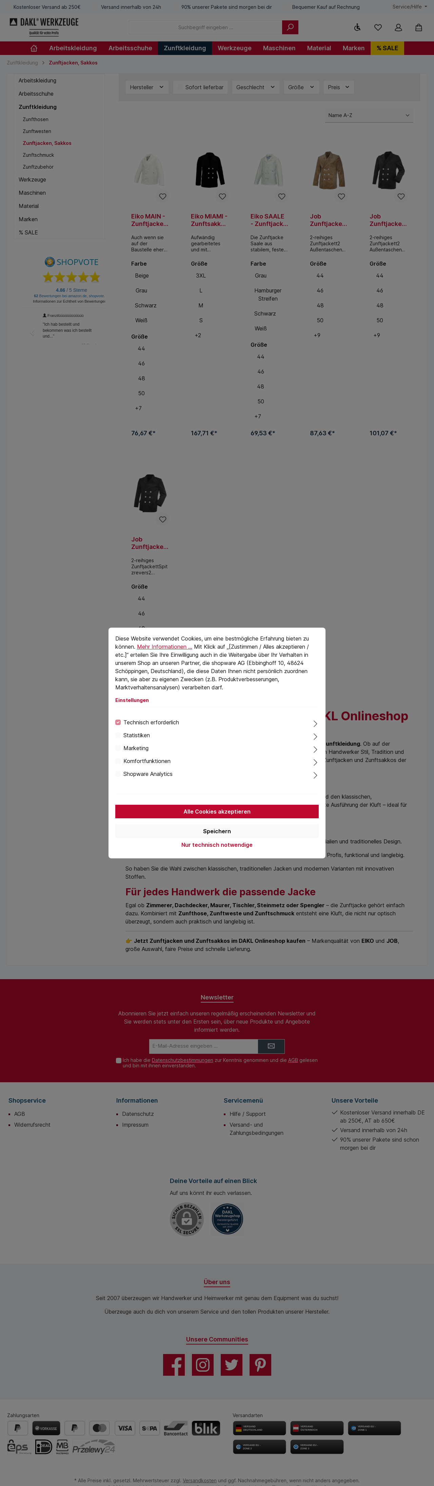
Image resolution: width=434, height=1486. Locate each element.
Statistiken (136, 735)
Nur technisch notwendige (217, 844)
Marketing (136, 748)
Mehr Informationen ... (164, 646)
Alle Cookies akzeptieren (217, 811)
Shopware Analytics (148, 773)
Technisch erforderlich (151, 722)
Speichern (217, 831)
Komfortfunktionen (147, 761)
